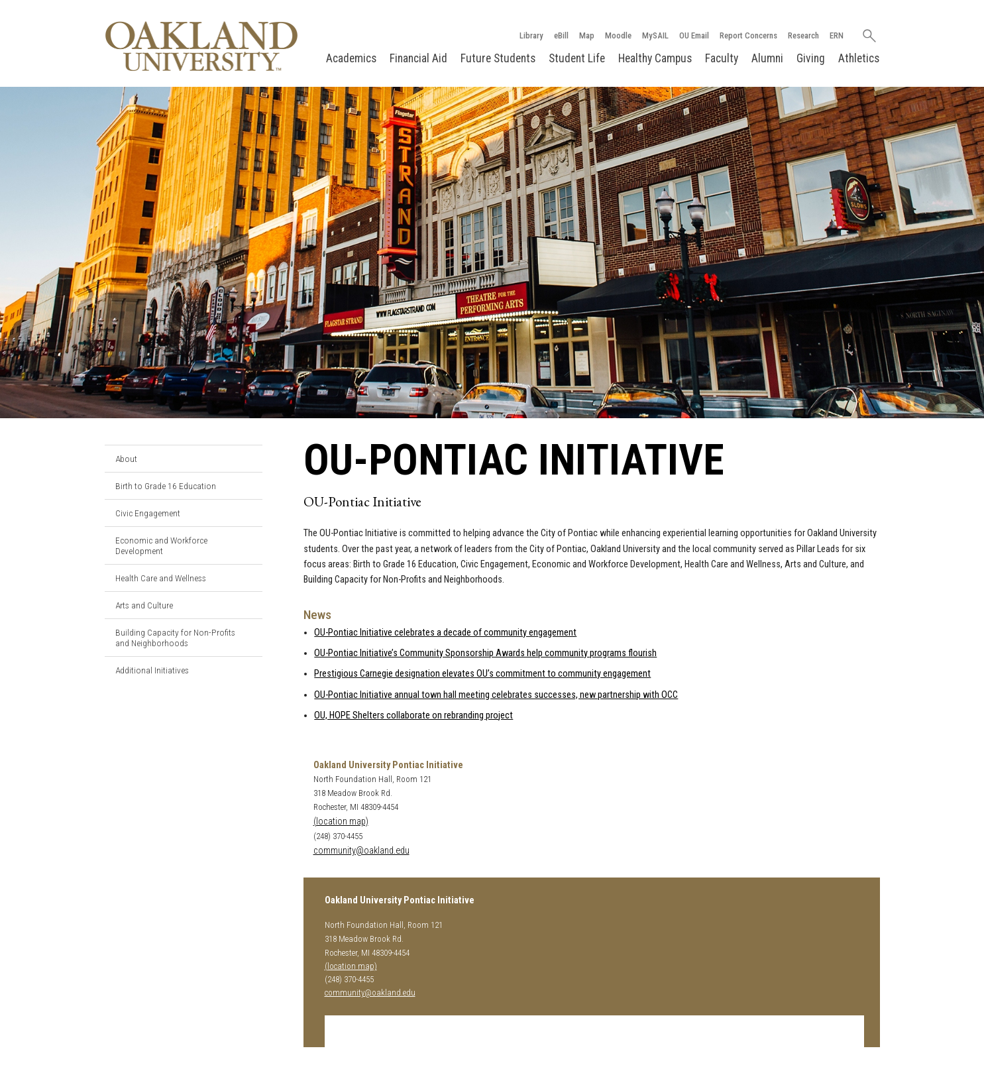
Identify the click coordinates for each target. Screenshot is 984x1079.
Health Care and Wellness (160, 578)
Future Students (498, 58)
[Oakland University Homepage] (201, 46)
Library (531, 35)
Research (803, 35)
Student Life (577, 58)
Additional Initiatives (152, 670)
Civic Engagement (147, 513)
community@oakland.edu (361, 850)
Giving (810, 58)
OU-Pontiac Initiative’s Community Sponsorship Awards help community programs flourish (485, 653)
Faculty (721, 58)
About (126, 458)
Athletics (858, 58)
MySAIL (655, 35)
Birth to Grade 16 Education (165, 486)
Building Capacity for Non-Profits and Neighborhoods (175, 637)
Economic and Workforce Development (161, 545)
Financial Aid (418, 58)
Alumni (767, 58)
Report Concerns (748, 35)
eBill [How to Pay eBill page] (561, 35)
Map (586, 35)
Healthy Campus (655, 58)
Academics (351, 58)
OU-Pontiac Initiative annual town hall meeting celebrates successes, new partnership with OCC (496, 695)
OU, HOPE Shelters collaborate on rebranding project (413, 715)
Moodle (618, 35)
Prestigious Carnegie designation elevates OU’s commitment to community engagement (482, 673)
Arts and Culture (144, 605)
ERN (837, 35)
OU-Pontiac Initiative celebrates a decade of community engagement (445, 632)
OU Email (694, 35)
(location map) (340, 821)
